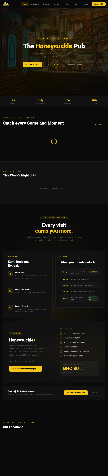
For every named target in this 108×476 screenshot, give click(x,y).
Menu (67, 4)
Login (87, 4)
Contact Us (57, 4)
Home (25, 4)
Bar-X (75, 4)
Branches (46, 4)
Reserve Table (98, 4)
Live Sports (35, 4)
